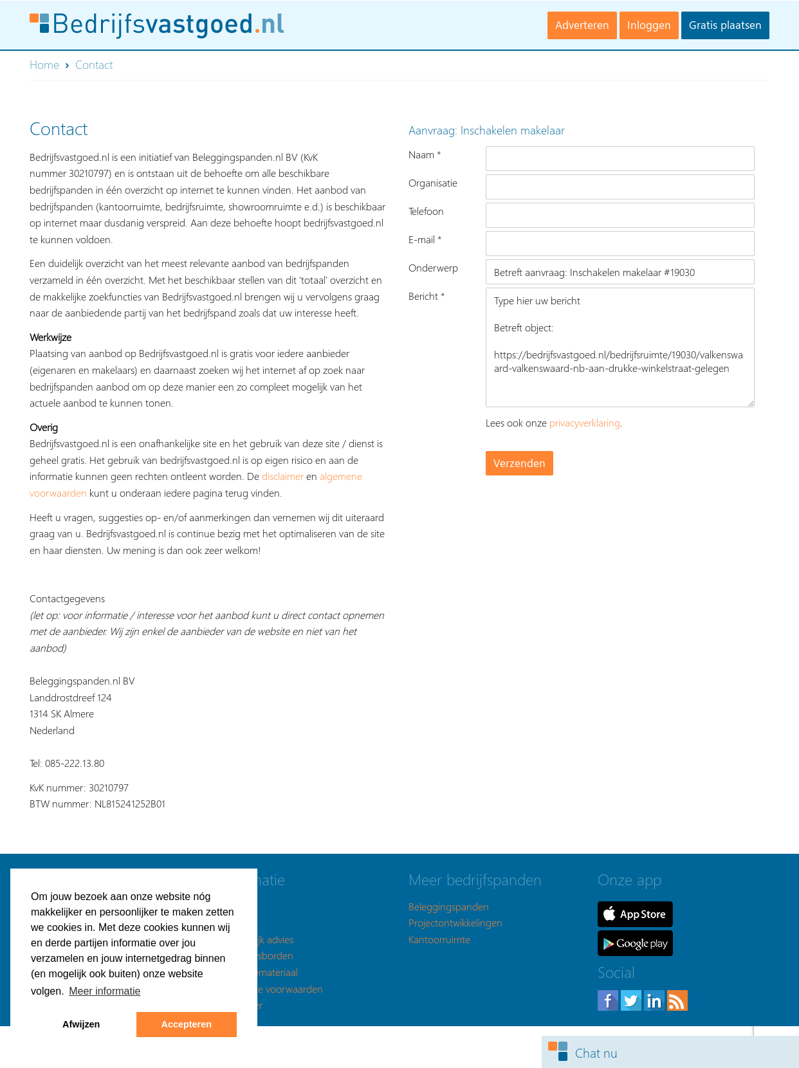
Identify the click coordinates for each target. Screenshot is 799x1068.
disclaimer (283, 476)
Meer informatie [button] (104, 991)
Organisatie (433, 182)
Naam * (425, 154)
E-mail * (425, 239)
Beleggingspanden (449, 906)
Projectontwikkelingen (455, 922)
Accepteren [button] (186, 1024)
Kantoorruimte (439, 939)
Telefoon (426, 210)
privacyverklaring (584, 422)
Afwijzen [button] (81, 1024)
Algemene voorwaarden (271, 988)
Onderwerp (433, 267)
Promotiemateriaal (258, 972)
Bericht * (427, 295)
